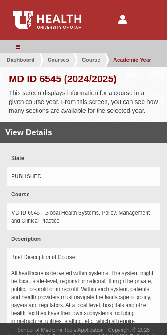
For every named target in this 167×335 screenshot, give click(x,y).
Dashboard (21, 60)
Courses (58, 60)
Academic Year (132, 60)
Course (91, 60)
